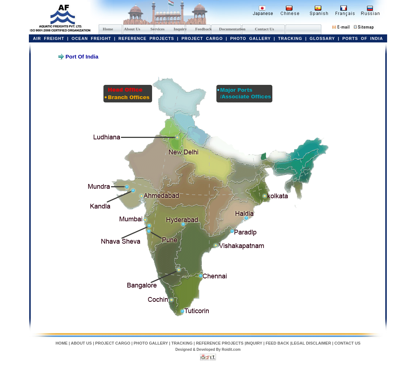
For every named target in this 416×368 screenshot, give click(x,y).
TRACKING (290, 38)
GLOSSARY (322, 38)
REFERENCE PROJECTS (146, 38)
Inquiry (180, 29)
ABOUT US (81, 343)
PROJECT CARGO (202, 38)
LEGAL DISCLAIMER (311, 343)
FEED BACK (277, 343)
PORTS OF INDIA (362, 38)
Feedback (203, 29)
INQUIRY (254, 343)
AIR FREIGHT (48, 38)
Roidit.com (231, 350)
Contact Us (264, 29)
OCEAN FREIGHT (91, 38)
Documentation (232, 29)
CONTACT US (347, 343)
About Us (132, 29)
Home (108, 29)
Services (157, 29)
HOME (62, 343)
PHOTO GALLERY (250, 38)
